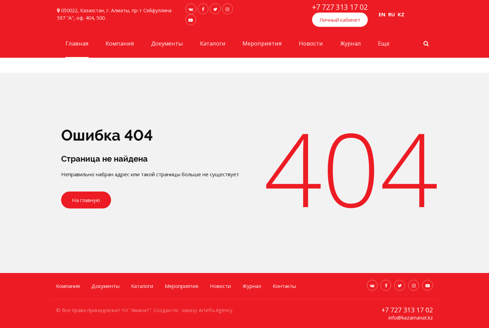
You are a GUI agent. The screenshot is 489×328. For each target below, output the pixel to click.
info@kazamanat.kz (410, 317)
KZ (401, 14)
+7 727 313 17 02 (340, 7)
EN (382, 14)
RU (391, 14)
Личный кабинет (340, 19)
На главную (86, 200)
